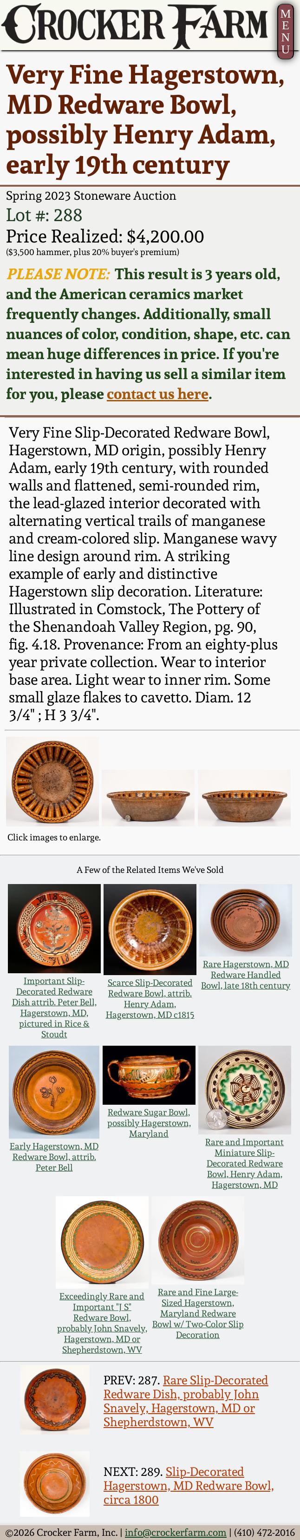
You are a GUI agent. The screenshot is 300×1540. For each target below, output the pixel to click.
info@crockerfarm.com (176, 1532)
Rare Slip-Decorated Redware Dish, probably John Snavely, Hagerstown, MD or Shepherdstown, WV (186, 1401)
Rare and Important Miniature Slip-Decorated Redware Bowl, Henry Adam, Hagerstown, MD (244, 1163)
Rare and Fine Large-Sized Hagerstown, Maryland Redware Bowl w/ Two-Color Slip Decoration (198, 1313)
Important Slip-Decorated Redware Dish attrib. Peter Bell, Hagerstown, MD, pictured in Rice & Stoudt (54, 1008)
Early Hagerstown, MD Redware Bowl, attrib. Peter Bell (54, 1157)
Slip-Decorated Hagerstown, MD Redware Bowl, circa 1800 (189, 1486)
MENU (285, 31)
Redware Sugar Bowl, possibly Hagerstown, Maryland (149, 1123)
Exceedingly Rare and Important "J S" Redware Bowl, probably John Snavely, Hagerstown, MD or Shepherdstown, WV (102, 1323)
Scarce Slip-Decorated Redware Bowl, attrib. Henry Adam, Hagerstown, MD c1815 (150, 998)
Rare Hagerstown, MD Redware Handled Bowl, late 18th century (245, 975)
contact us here (158, 393)
